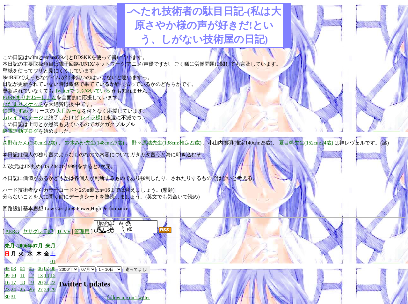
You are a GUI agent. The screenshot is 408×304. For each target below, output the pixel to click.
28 (46, 289)
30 (7, 296)
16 (7, 282)
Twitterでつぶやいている (82, 90)
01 (52, 261)
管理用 (82, 231)
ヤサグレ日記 (38, 231)
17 (13, 282)
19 (31, 282)
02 (7, 268)
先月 (9, 245)
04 (22, 268)
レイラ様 (90, 117)
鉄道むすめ (15, 111)
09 (7, 275)
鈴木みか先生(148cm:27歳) (94, 142)
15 (52, 275)
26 (31, 289)
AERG (12, 231)
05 (31, 268)
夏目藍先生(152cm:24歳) (306, 142)
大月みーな (69, 111)
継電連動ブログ (20, 131)
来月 (50, 245)
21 (46, 282)
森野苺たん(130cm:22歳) (30, 142)
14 (46, 275)
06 (40, 268)
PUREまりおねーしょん (29, 97)
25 (22, 289)
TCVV (63, 231)
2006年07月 (30, 245)
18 (22, 282)
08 (52, 268)
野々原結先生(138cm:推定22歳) (166, 142)
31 (13, 296)
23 (7, 289)
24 (13, 289)
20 (40, 282)
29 (52, 289)
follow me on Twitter (128, 297)
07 (46, 268)
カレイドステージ (23, 117)
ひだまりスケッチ (23, 104)
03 (13, 268)
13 (40, 275)
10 (13, 275)
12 (31, 275)
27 (40, 289)
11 (22, 275)
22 (52, 282)
